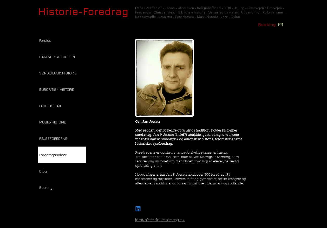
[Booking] (270, 24)
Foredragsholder (53, 155)
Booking (46, 187)
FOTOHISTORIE (50, 105)
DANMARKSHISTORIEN (57, 56)
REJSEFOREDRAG (53, 138)
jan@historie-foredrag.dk (160, 219)
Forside (45, 40)
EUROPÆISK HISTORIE (56, 89)
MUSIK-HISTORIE (52, 122)
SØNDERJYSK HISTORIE (58, 73)
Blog (43, 171)
